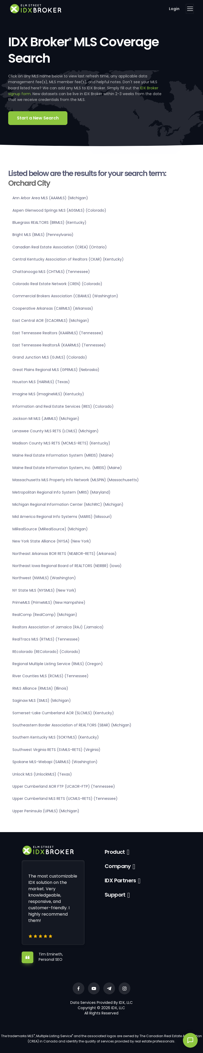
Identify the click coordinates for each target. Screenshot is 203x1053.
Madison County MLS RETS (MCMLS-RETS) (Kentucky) (61, 443)
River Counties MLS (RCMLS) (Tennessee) (50, 676)
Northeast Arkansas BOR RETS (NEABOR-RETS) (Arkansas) (64, 553)
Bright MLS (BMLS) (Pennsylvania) (42, 234)
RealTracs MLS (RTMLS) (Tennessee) (46, 639)
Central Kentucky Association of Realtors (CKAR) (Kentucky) (68, 259)
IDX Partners (120, 880)
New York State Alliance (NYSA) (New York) (51, 541)
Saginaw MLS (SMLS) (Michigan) (41, 700)
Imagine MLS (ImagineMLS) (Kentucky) (48, 394)
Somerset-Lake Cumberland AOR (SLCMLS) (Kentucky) (63, 713)
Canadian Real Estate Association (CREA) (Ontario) (59, 247)
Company (118, 866)
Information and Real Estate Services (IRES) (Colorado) (63, 406)
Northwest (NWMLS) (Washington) (44, 578)
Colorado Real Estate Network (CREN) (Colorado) (57, 283)
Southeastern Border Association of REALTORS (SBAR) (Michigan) (71, 725)
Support (115, 894)
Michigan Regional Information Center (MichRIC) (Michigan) (67, 504)
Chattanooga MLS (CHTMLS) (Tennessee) (51, 271)
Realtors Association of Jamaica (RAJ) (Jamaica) (58, 627)
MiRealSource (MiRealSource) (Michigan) (50, 529)
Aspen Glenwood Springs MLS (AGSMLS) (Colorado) (59, 210)
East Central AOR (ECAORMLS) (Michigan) (50, 320)
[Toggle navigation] (190, 8)
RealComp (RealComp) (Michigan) (44, 614)
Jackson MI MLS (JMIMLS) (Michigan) (45, 418)
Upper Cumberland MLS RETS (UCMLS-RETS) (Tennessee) (65, 798)
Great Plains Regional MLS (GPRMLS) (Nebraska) (55, 369)
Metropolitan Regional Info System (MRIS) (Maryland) (61, 492)
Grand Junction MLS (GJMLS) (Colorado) (49, 357)
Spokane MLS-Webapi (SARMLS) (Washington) (55, 761)
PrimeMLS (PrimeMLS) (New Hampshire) (48, 602)
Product (115, 852)
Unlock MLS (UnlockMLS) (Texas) (42, 774)
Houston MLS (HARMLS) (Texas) (41, 381)
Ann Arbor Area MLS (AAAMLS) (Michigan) (50, 198)
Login (174, 8)
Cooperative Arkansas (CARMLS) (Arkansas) (52, 308)
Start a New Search (38, 118)
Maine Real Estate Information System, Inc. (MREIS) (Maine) (67, 467)
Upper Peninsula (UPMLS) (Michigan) (45, 811)
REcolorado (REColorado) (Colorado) (46, 651)
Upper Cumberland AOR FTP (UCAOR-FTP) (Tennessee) (63, 786)
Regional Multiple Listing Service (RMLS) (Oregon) (57, 663)
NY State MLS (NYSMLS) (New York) (44, 590)
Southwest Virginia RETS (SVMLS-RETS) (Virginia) (56, 749)
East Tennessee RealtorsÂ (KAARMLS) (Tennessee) (59, 345)
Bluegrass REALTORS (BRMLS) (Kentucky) (49, 222)
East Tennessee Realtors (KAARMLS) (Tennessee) (57, 333)
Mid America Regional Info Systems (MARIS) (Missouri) (62, 516)
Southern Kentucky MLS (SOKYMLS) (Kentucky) (55, 737)
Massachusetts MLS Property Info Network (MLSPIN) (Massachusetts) (75, 480)
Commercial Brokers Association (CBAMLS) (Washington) (65, 296)
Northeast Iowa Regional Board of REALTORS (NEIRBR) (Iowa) (67, 565)
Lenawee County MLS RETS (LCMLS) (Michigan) (55, 431)
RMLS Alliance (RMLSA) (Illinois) (40, 688)
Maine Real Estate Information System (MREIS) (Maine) (63, 455)
